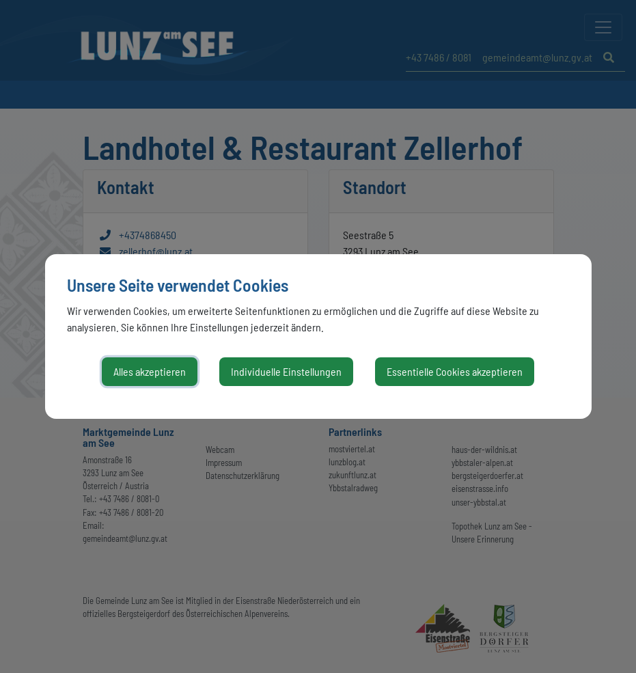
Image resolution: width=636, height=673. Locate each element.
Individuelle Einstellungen (286, 371)
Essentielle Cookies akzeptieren (455, 371)
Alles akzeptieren (149, 371)
